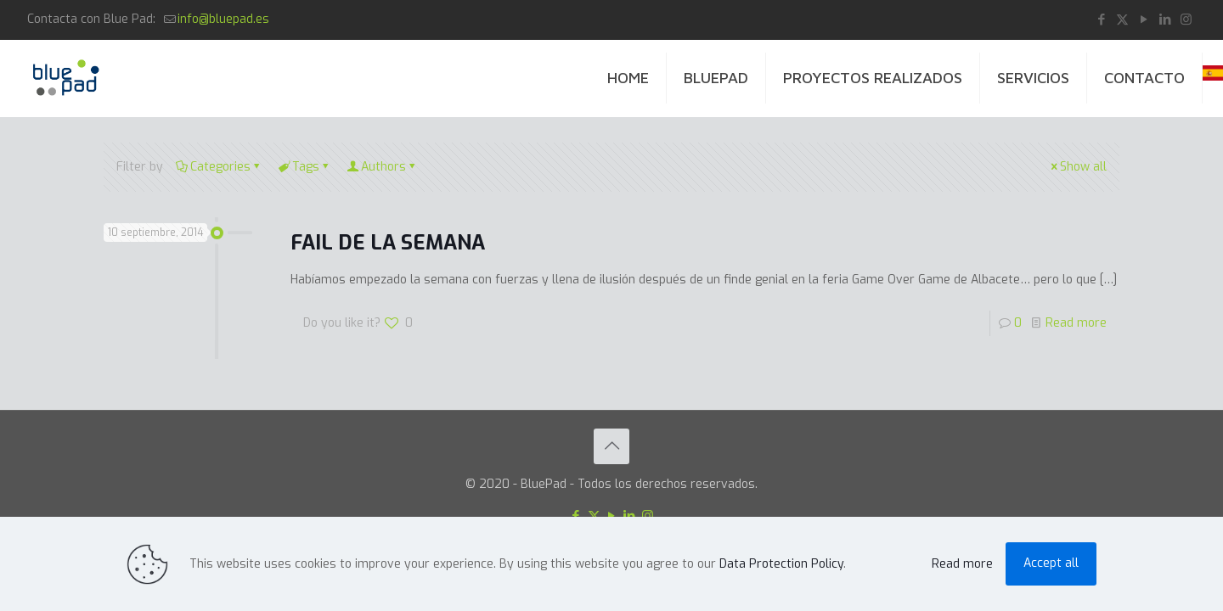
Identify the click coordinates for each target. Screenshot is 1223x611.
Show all (1077, 167)
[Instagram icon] (1186, 19)
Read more (1076, 323)
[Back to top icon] (611, 446)
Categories (219, 167)
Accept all (1051, 563)
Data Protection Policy (781, 564)
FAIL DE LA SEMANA (387, 242)
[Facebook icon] (1101, 19)
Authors (382, 167)
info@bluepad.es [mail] (223, 19)
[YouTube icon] (1143, 19)
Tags (304, 167)
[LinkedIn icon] (1164, 19)
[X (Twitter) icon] (1122, 19)
